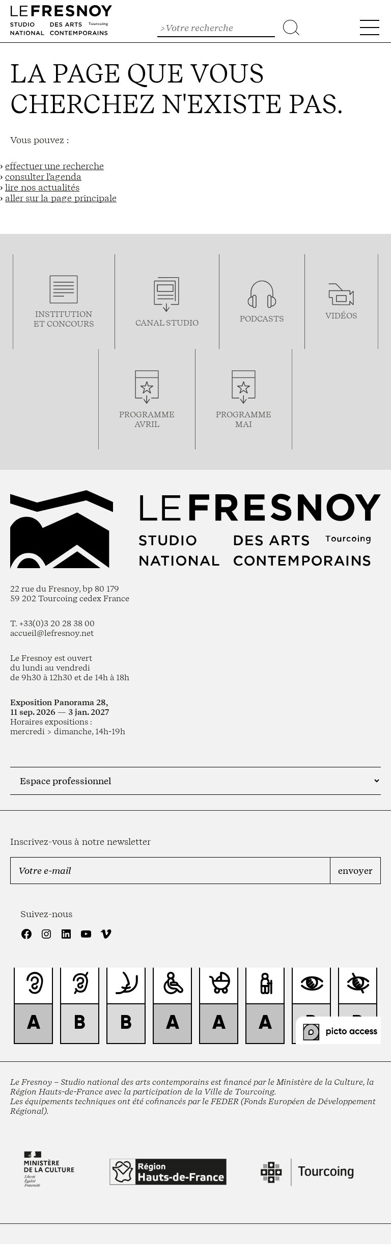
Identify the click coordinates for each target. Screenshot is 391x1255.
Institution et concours (64, 319)
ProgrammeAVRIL (147, 419)
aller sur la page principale (61, 198)
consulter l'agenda (43, 176)
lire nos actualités (42, 187)
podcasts (262, 319)
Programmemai (243, 419)
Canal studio (167, 323)
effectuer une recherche (54, 166)
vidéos (341, 316)
